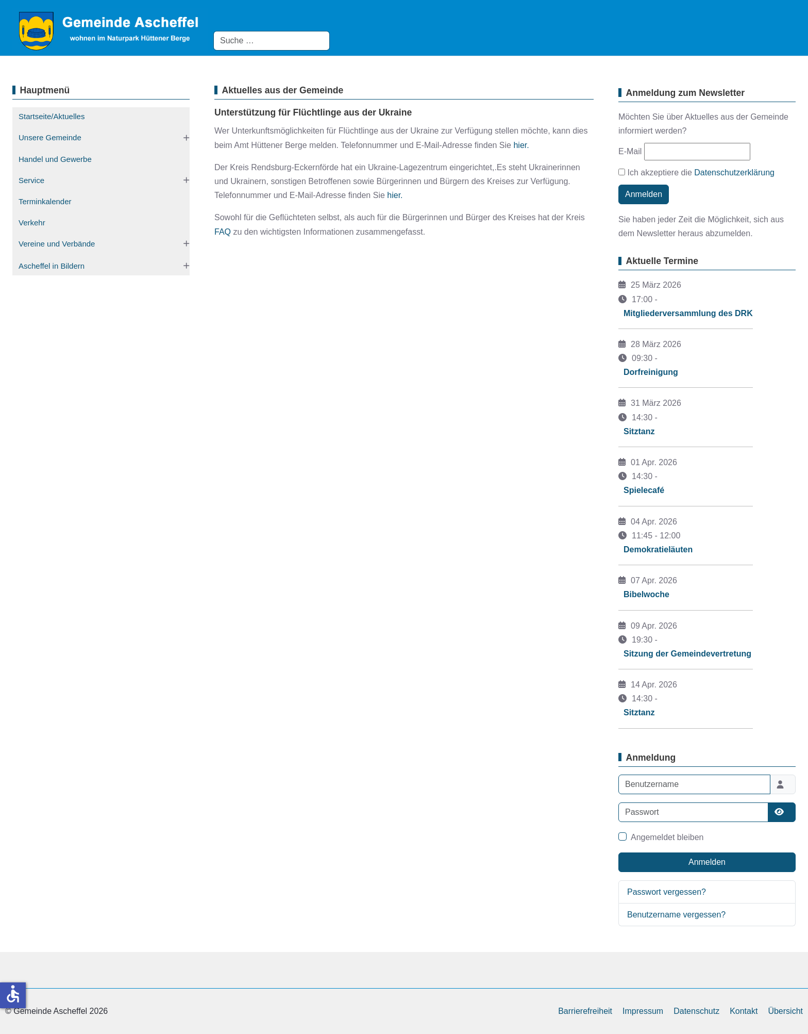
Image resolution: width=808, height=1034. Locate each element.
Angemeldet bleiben (667, 837)
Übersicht (785, 1011)
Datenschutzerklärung (734, 172)
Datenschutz (696, 1011)
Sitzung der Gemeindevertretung (687, 653)
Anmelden (643, 194)
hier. (521, 145)
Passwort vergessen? (666, 892)
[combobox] (271, 41)
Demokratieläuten (658, 549)
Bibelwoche (646, 594)
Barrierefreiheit (585, 1011)
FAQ (223, 231)
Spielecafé (644, 490)
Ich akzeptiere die (696, 172)
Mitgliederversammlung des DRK (688, 313)
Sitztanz (639, 431)
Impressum (642, 1011)
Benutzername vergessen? (676, 914)
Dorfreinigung (651, 372)
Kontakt (744, 1011)
